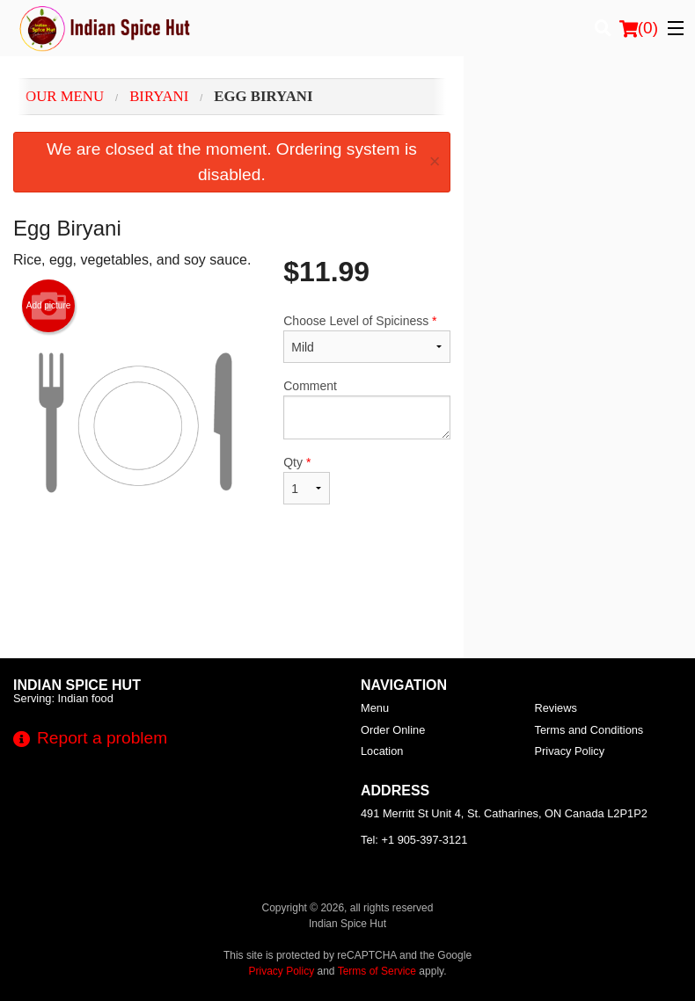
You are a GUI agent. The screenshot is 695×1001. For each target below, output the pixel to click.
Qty (306, 479)
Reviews (556, 707)
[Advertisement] (231, 601)
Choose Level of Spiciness (366, 338)
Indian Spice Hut (77, 685)
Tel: (414, 839)
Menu (375, 707)
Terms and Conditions (589, 729)
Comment (366, 409)
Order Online (393, 729)
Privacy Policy (570, 751)
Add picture (48, 305)
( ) (638, 28)
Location (382, 751)
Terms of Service (377, 971)
